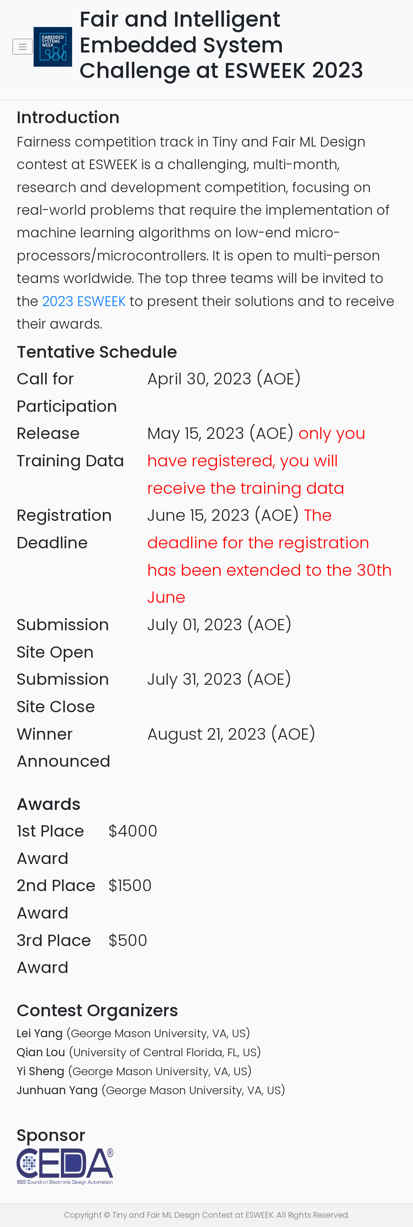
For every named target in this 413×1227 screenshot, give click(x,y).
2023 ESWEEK (84, 301)
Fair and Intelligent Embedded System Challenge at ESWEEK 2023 (239, 45)
